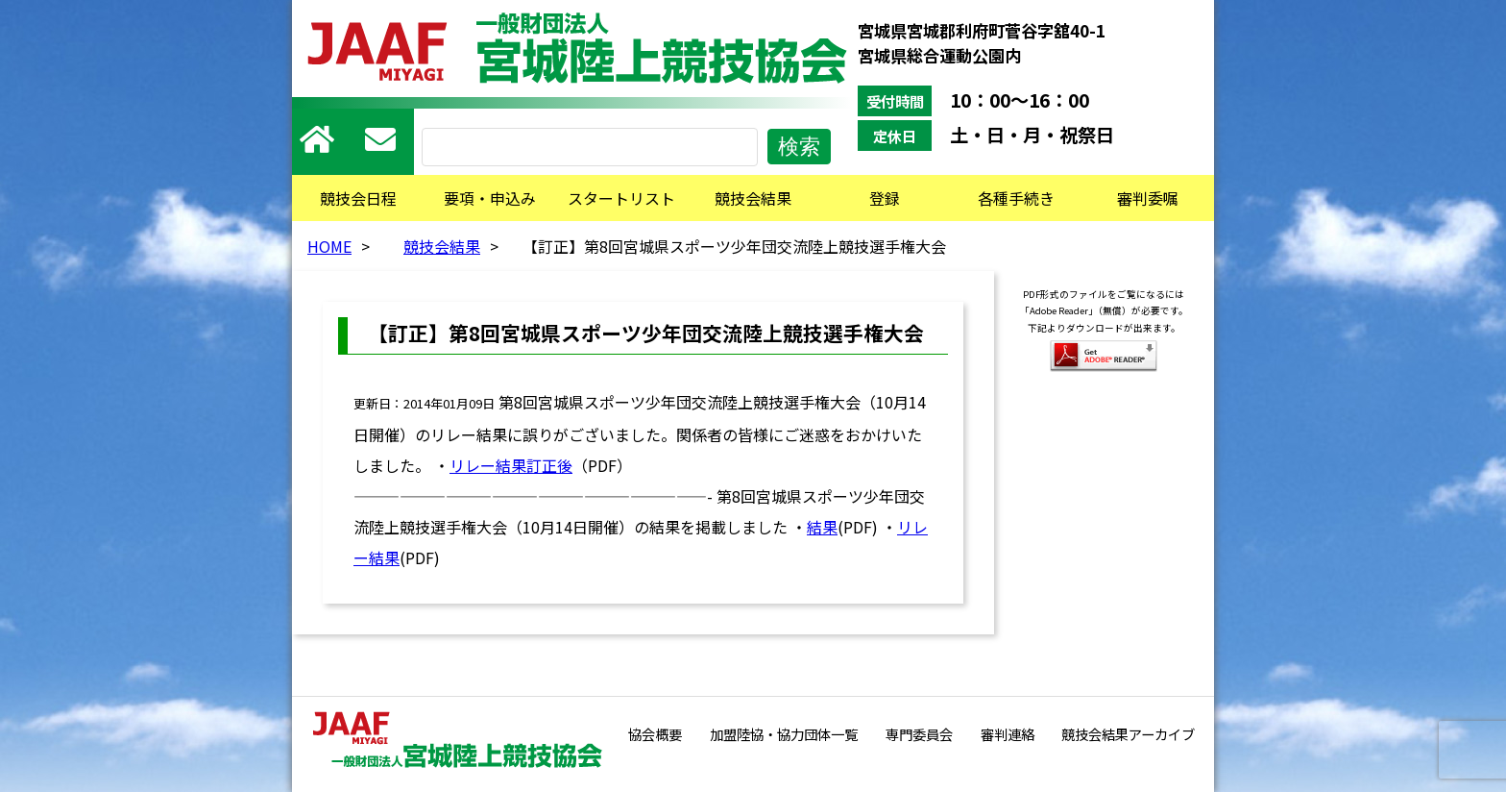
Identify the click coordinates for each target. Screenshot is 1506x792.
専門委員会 (919, 734)
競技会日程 (358, 198)
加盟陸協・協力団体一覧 (784, 734)
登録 (884, 198)
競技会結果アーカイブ (1128, 734)
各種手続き (1016, 198)
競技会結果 (753, 198)
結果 (822, 526)
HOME (329, 246)
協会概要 (655, 734)
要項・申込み (490, 198)
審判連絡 (1007, 734)
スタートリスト (621, 198)
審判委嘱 (1147, 198)
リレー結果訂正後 (510, 465)
